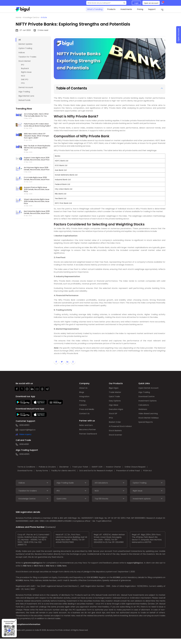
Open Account (178, 34)
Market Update (25, 44)
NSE (25, 565)
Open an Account (151, 3)
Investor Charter (113, 466)
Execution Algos (116, 409)
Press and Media (86, 409)
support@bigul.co (27, 429)
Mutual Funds (24, 100)
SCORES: (94, 577)
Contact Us (84, 413)
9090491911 (24, 444)
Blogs (81, 392)
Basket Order (115, 422)
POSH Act (147, 470)
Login (136, 3)
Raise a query (25, 434)
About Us (83, 388)
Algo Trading (24, 91)
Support (152, 9)
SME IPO (24, 79)
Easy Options (115, 400)
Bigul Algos (113, 388)
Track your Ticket (80, 466)
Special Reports (145, 422)
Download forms (24, 470)
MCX (36, 565)
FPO (23, 83)
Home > (19, 17)
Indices (21, 52)
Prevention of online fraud (128, 470)
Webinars (142, 409)
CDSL (59, 565)
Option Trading (25, 48)
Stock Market (24, 61)
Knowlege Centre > (32, 17)
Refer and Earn (86, 425)
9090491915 (24, 454)
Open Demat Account (148, 388)
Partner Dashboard (88, 433)
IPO (22, 64)
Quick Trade (114, 396)
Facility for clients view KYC (63, 470)
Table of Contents (71, 88)
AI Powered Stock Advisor (120, 426)
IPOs (111, 417)
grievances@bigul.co (33, 562)
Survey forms (42, 470)
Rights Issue (26, 72)
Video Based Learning (148, 413)
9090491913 (24, 425)
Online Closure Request (135, 466)
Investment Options (147, 400)
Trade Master (115, 392)
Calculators (143, 405)
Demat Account (25, 87)
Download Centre (146, 396)
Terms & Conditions (26, 466)
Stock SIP (113, 413)
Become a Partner (87, 429)
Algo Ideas (113, 405)
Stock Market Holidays (148, 417)
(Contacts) (50, 527)
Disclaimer (64, 466)
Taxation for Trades (27, 56)
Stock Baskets (115, 430)
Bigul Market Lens (26, 96)
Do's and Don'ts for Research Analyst (96, 470)
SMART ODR (97, 466)
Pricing (140, 9)
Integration (84, 396)
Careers (83, 405)
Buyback (25, 68)
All (19, 39)
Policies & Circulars (47, 466)
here (29, 565)
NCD (23, 75)
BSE (47, 565)
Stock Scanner (115, 434)
